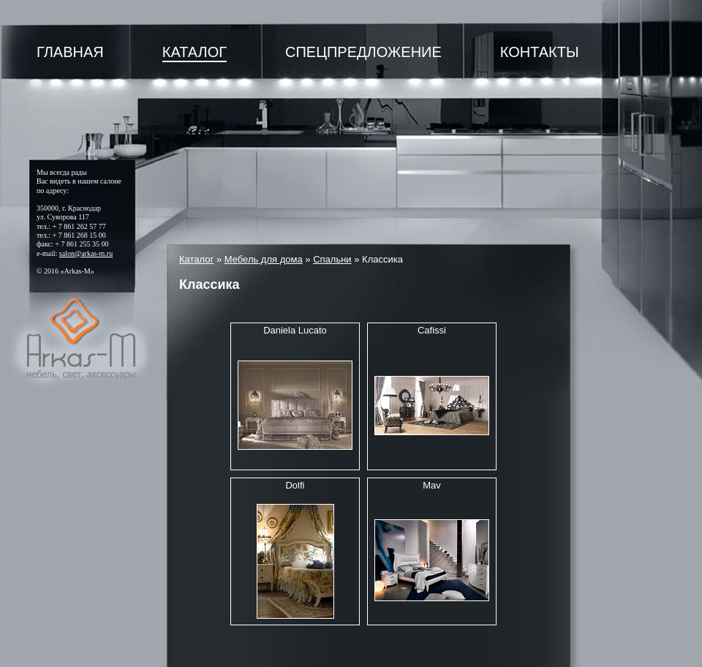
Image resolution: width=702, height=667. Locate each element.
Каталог (194, 52)
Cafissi (432, 330)
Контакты (539, 52)
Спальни (332, 259)
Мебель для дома (263, 259)
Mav (432, 485)
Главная (70, 52)
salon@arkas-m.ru (86, 253)
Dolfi (294, 485)
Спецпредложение (363, 52)
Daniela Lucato (295, 330)
